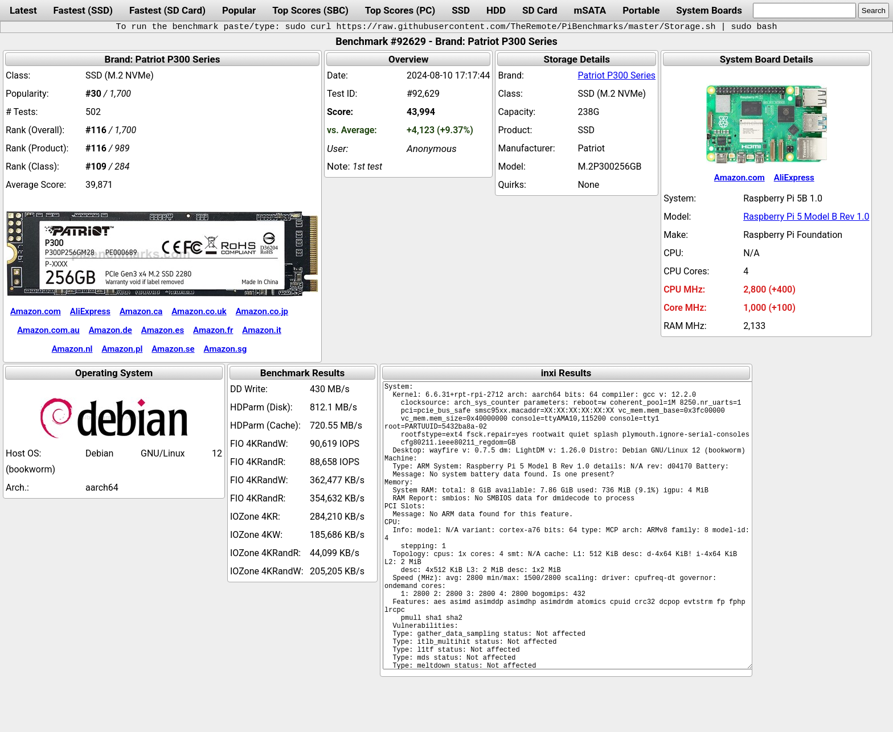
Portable (640, 10)
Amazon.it (261, 330)
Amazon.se (172, 349)
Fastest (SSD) (83, 10)
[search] (804, 10)
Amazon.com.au (48, 330)
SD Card (540, 10)
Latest (23, 10)
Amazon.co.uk (198, 311)
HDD (496, 10)
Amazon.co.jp (262, 311)
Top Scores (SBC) (310, 10)
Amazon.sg (225, 349)
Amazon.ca (141, 311)
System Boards (709, 10)
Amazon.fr (213, 330)
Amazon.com (35, 311)
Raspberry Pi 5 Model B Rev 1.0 (806, 216)
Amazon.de (110, 330)
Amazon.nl (72, 349)
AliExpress (90, 311)
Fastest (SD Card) (167, 10)
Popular (239, 10)
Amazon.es (162, 330)
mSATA (590, 10)
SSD (461, 10)
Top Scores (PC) (400, 10)
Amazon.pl (121, 349)
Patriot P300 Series (616, 75)
